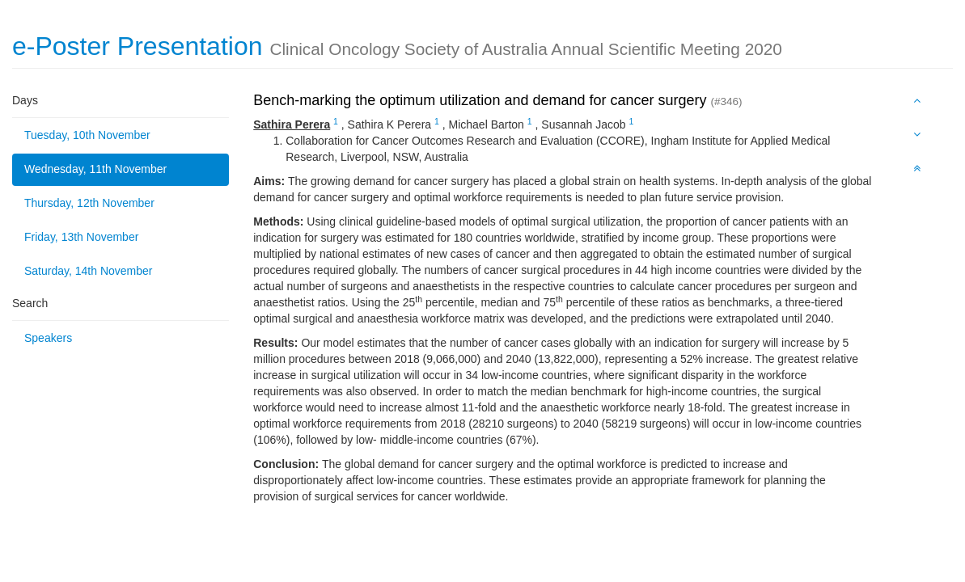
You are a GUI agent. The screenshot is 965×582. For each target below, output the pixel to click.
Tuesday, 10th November (87, 135)
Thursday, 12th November (89, 202)
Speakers (48, 337)
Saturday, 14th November (88, 270)
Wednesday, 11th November (95, 168)
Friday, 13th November (81, 236)
